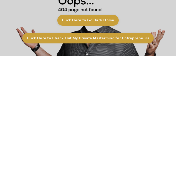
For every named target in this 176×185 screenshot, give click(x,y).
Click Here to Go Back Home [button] (88, 20)
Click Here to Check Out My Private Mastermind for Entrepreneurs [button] (88, 38)
